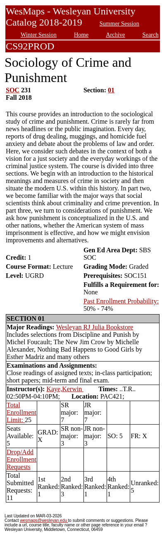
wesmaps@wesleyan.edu (44, 520)
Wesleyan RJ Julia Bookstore (94, 327)
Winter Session (39, 34)
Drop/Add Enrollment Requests (21, 459)
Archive (115, 34)
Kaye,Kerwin (64, 388)
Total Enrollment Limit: (21, 412)
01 (111, 90)
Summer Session (119, 23)
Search (151, 34)
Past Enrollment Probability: (121, 301)
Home (81, 34)
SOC (12, 90)
